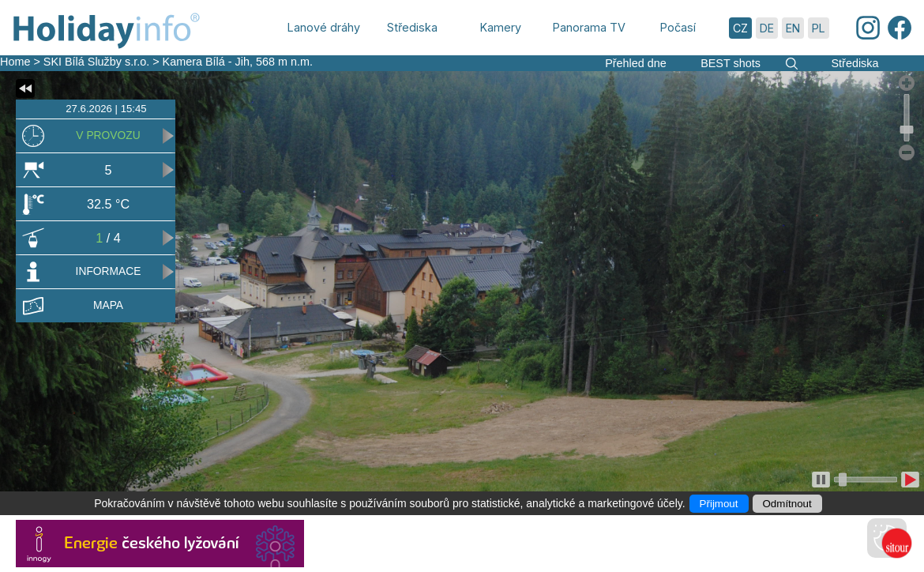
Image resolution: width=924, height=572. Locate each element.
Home (15, 61)
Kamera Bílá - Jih (206, 61)
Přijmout (719, 504)
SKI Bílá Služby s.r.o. (96, 61)
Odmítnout (787, 504)
